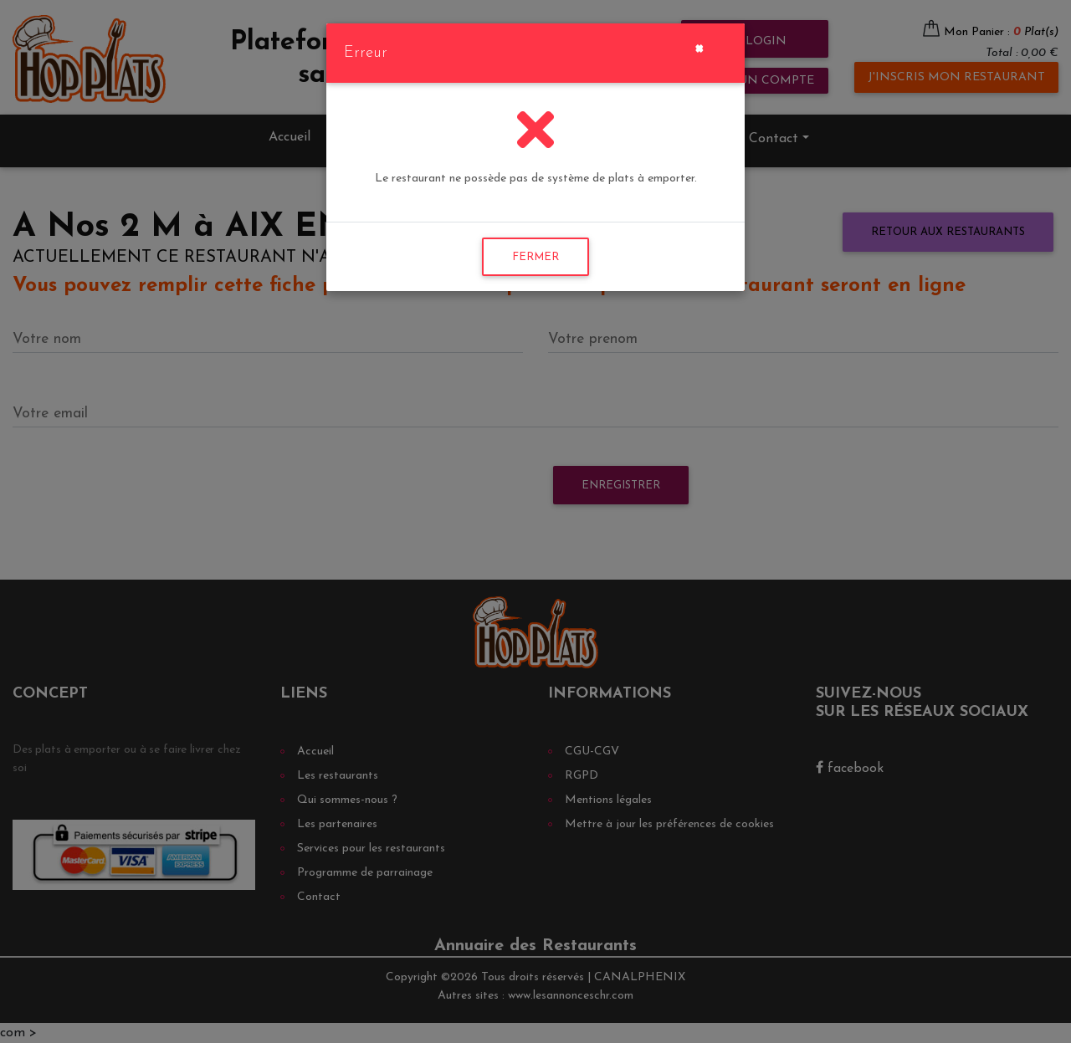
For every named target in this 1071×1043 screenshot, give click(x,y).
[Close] (699, 46)
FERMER (535, 257)
